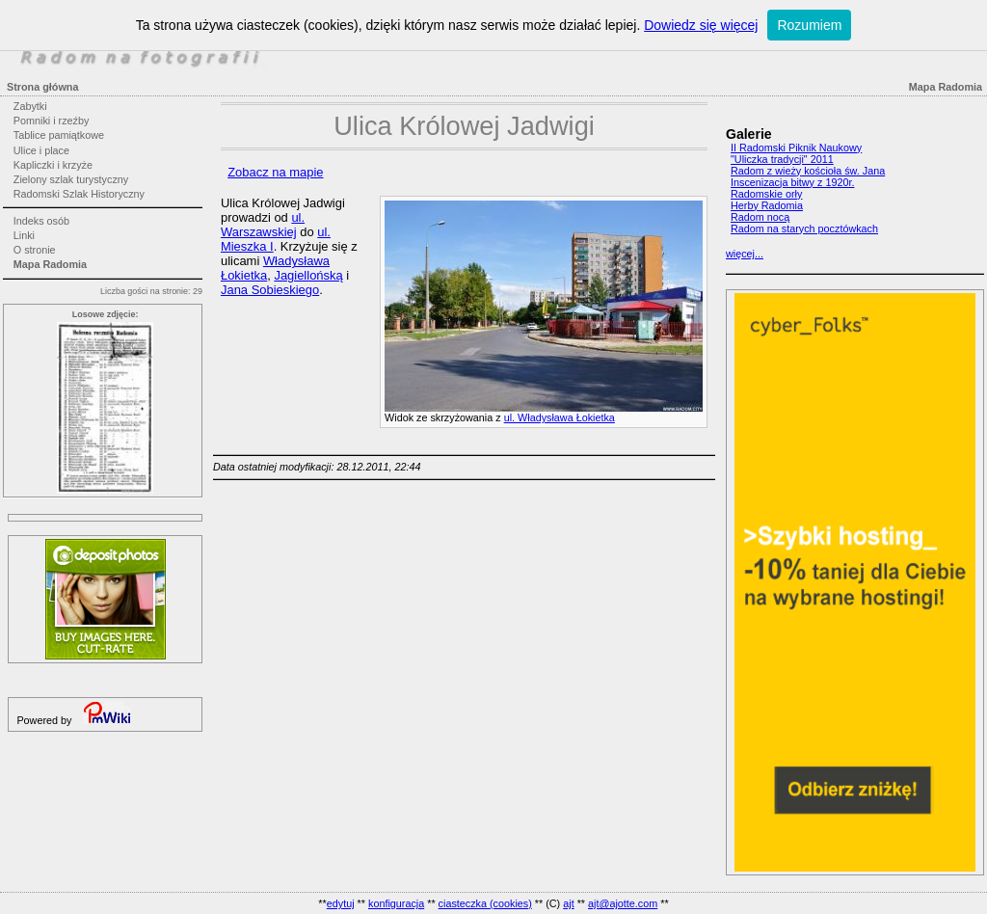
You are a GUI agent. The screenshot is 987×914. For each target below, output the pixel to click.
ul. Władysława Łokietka (559, 417)
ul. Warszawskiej (263, 224)
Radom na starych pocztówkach (804, 228)
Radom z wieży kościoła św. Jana (808, 170)
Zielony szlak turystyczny (70, 179)
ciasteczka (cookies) (485, 903)
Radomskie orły (766, 194)
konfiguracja (396, 903)
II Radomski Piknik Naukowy (796, 147)
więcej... (744, 253)
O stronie (34, 249)
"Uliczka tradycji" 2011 (782, 159)
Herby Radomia (767, 205)
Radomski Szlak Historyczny (79, 194)
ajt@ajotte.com (622, 903)
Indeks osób (41, 221)
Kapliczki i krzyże (53, 165)
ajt (568, 903)
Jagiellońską (308, 275)
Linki (24, 235)
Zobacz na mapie (275, 172)
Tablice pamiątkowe (58, 135)
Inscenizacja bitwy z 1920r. (792, 182)
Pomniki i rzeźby (51, 120)
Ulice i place (41, 150)
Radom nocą (760, 217)
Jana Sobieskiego (270, 289)
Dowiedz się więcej (701, 25)
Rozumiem (809, 25)
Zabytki (30, 106)
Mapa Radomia (50, 264)
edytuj (341, 903)
